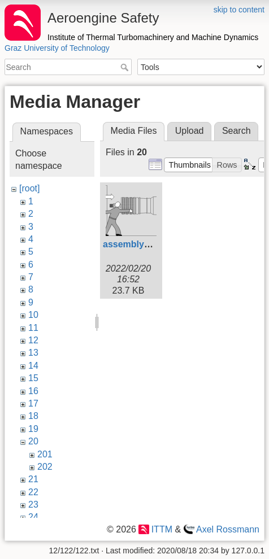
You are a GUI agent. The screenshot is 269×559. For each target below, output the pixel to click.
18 (33, 416)
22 (33, 492)
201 (45, 454)
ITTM (161, 529)
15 (33, 378)
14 (33, 365)
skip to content (239, 9)
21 (33, 479)
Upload (189, 131)
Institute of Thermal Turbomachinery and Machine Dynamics (152, 37)
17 (33, 403)
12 (33, 340)
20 (33, 441)
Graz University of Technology (57, 48)
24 (33, 517)
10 (33, 315)
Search (125, 67)
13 (33, 352)
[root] (29, 188)
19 (33, 429)
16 (33, 391)
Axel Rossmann (227, 529)
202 (45, 466)
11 (33, 328)
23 (33, 504)
